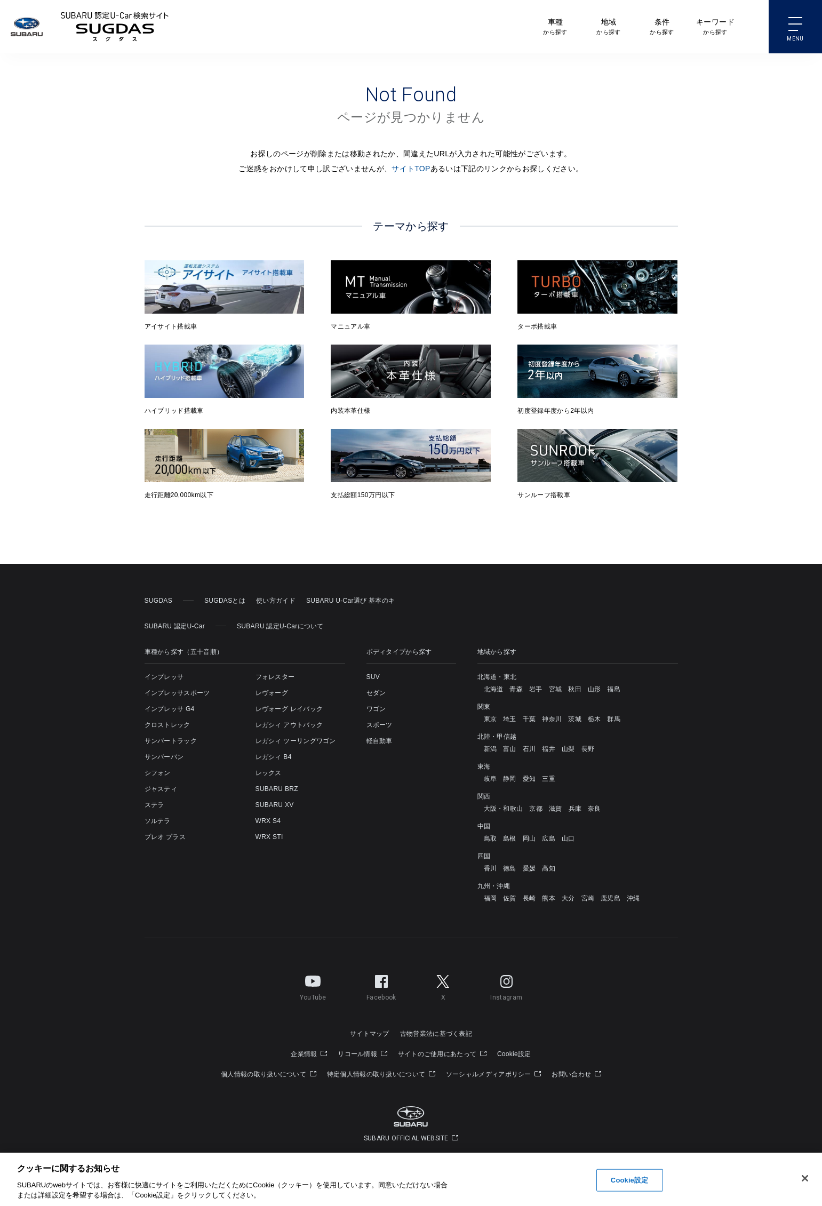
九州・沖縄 (493, 886)
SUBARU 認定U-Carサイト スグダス (114, 27)
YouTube (313, 985)
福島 (613, 689)
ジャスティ (161, 789)
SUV (373, 677)
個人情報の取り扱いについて (268, 1074)
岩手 (535, 689)
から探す (555, 26)
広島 (548, 838)
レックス (269, 773)
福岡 (490, 898)
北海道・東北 (497, 677)
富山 (509, 749)
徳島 (509, 868)
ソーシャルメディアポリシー (493, 1074)
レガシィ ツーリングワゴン (296, 741)
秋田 (574, 689)
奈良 (594, 808)
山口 (568, 838)
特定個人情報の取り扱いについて (381, 1074)
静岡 (509, 778)
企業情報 (309, 1054)
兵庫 (575, 808)
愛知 (529, 778)
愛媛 (529, 868)
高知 (548, 868)
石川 (529, 749)
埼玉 (509, 719)
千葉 (529, 719)
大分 (568, 898)
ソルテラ (158, 821)
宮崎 (588, 898)
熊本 (548, 898)
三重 (548, 778)
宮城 (555, 689)
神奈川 (552, 719)
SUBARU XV (275, 805)
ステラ (154, 805)
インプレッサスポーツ (177, 693)
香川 (490, 868)
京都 (535, 808)
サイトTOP (411, 168)
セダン (376, 693)
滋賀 (555, 808)
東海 (484, 766)
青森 (516, 689)
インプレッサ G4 (170, 709)
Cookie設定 (514, 1054)
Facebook (381, 985)
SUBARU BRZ (277, 789)
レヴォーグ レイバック (289, 709)
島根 (509, 838)
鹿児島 (610, 898)
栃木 (594, 719)
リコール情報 (362, 1054)
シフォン (158, 773)
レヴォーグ (272, 693)
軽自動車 (379, 741)
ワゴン (376, 709)
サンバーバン (164, 757)
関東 (484, 706)
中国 (484, 826)
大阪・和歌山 (503, 808)
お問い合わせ (576, 1074)
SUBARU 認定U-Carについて (280, 626)
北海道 (494, 689)
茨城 (574, 719)
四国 (484, 856)
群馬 (613, 719)
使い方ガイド (276, 600)
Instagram (506, 985)
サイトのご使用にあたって (442, 1054)
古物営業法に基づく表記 (436, 1033)
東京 (490, 719)
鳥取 (490, 838)
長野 (588, 749)
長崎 (529, 898)
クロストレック (167, 725)
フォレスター (275, 677)
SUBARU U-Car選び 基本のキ (350, 600)
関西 (484, 796)
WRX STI (269, 837)
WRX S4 (268, 821)
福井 (548, 749)
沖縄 (633, 898)
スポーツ (379, 725)
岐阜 (490, 778)
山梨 (568, 749)
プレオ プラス (165, 837)
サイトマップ (369, 1033)
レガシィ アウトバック (289, 725)
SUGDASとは (224, 600)
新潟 (490, 749)
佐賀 (509, 898)
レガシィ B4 (274, 757)
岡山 (529, 838)
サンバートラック (171, 741)
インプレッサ (164, 677)
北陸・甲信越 (497, 736)
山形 (594, 689)
